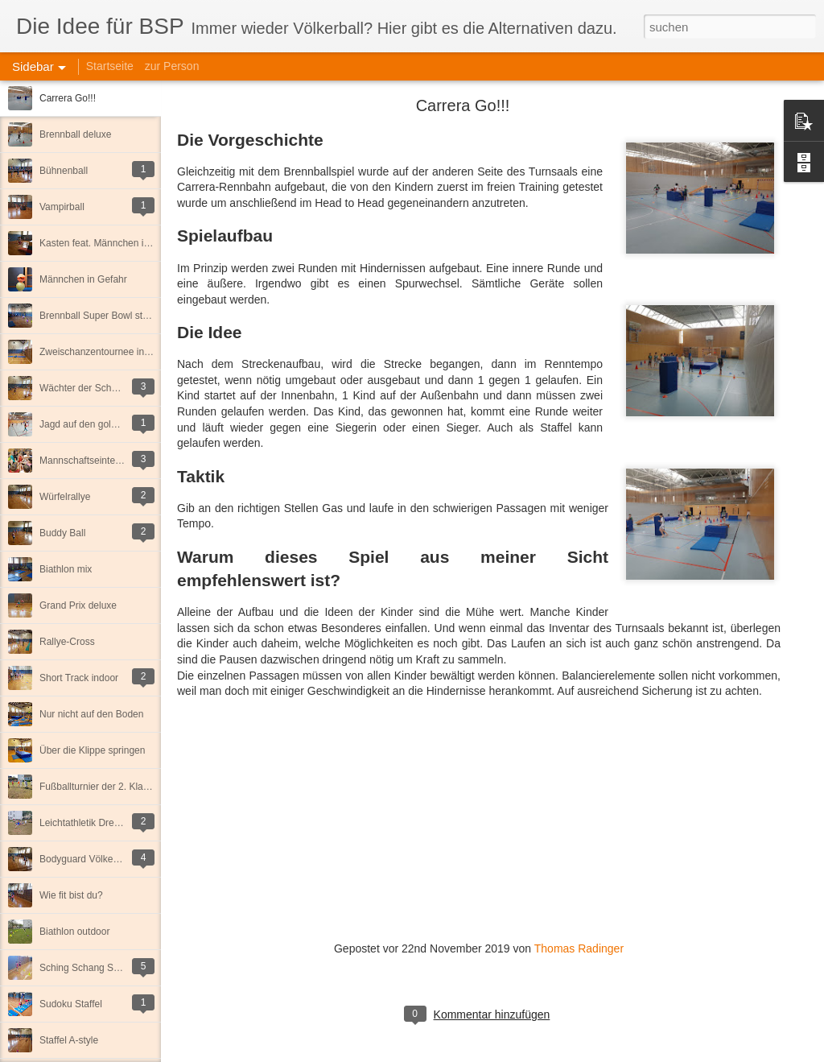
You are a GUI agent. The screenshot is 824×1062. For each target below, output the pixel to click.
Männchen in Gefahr (83, 279)
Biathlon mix (65, 569)
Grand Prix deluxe (78, 605)
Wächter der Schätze (84, 388)
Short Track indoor (78, 678)
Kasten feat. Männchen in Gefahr (110, 243)
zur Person (172, 66)
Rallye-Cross (67, 641)
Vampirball (61, 207)
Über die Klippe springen (92, 750)
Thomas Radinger (579, 948)
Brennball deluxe (75, 134)
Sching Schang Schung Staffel (104, 967)
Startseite (110, 66)
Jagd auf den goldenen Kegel (102, 424)
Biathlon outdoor (74, 931)
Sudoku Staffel (70, 1004)
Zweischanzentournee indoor (101, 351)
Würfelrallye (64, 496)
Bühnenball (63, 170)
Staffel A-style (68, 1040)
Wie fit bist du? (71, 895)
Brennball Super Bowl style (96, 315)
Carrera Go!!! (67, 98)
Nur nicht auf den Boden (91, 714)
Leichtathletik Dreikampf (90, 823)
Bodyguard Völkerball (85, 859)
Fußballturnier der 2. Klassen (101, 786)
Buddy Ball (62, 533)
